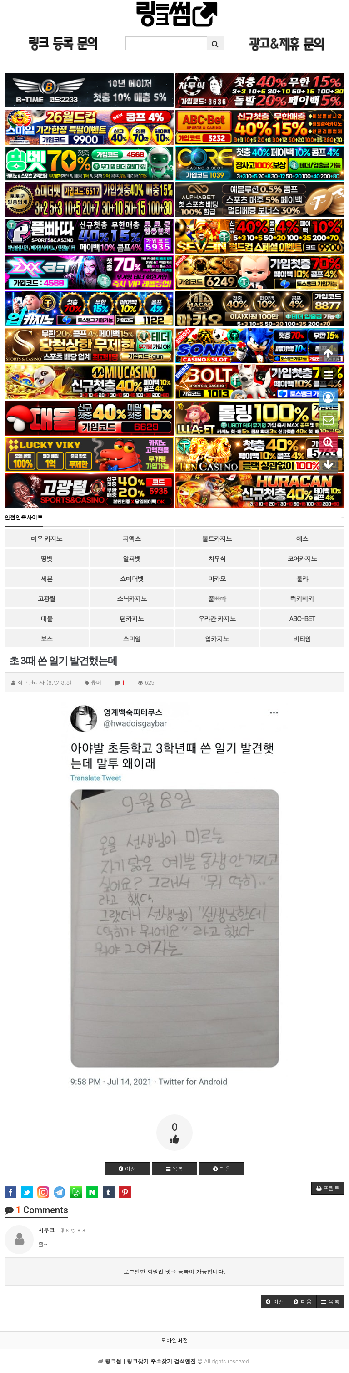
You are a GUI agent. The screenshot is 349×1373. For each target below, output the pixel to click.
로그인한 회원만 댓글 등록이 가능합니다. (175, 1271)
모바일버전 (174, 1340)
